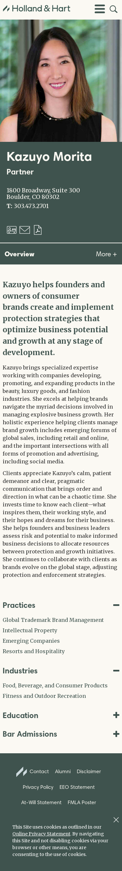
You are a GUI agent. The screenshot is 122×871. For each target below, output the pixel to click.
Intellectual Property (30, 630)
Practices (61, 605)
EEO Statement (77, 787)
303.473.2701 (31, 206)
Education (61, 715)
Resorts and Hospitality (34, 651)
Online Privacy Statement (41, 834)
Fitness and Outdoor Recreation (44, 696)
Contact (32, 772)
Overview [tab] (19, 253)
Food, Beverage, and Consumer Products (55, 685)
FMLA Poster (82, 802)
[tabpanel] (61, 429)
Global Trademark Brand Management (53, 620)
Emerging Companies (31, 641)
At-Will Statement (41, 802)
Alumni (63, 771)
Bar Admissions (61, 734)
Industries (61, 670)
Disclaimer (89, 771)
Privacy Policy (38, 787)
